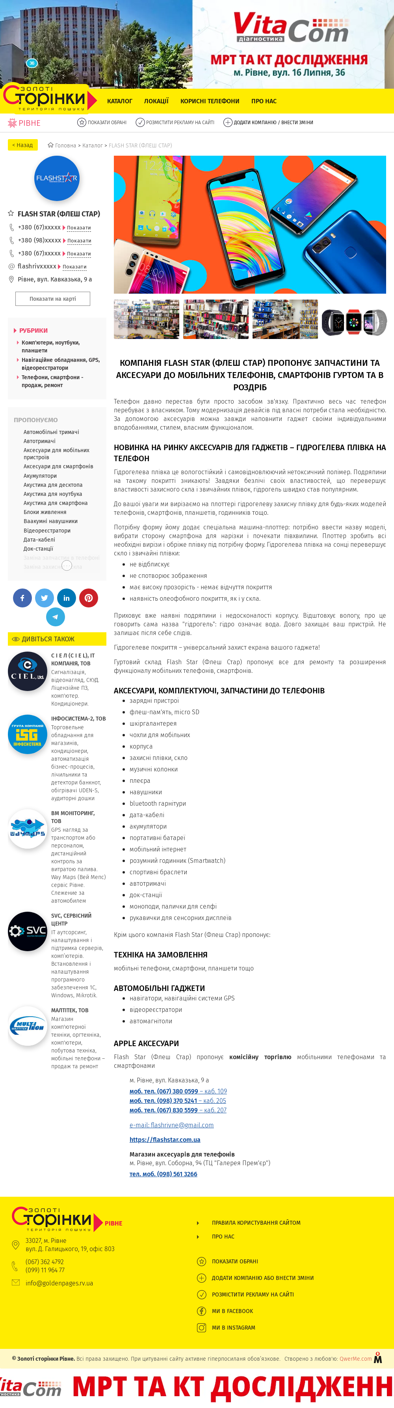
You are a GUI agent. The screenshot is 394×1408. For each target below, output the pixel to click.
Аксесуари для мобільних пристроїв (56, 453)
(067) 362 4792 (45, 1261)
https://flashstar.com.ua (165, 1139)
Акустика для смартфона (56, 503)
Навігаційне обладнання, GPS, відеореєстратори (61, 364)
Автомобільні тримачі (51, 432)
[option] (146, 319)
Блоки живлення (45, 512)
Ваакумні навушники (51, 521)
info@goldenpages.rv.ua (59, 1283)
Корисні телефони (210, 101)
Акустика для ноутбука (53, 494)
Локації (156, 101)
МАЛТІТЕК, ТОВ (70, 1010)
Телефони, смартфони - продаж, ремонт (53, 381)
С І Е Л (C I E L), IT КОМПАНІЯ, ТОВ (73, 659)
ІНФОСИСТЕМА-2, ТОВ (78, 719)
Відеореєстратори (47, 531)
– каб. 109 (178, 1091)
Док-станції (38, 549)
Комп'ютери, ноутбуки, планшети (51, 346)
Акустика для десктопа (53, 485)
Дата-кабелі (39, 540)
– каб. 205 (178, 1100)
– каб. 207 (178, 1110)
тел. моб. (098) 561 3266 (163, 1174)
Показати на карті (53, 299)
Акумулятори (40, 476)
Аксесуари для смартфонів (58, 466)
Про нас (264, 101)
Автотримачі (40, 441)
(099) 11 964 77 (45, 1270)
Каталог (119, 101)
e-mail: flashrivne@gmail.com (172, 1125)
